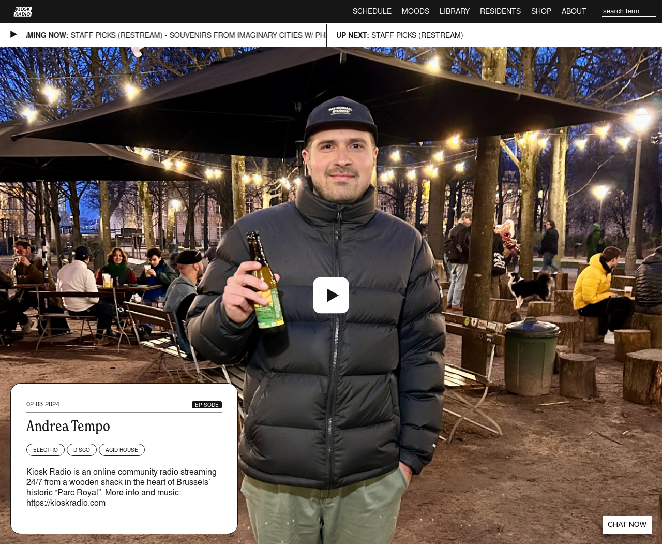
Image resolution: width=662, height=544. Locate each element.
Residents (500, 11)
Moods (415, 11)
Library (455, 11)
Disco (81, 449)
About (574, 11)
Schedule (372, 11)
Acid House (122, 449)
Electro (45, 449)
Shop (541, 11)
